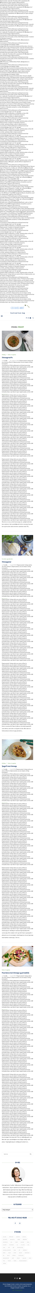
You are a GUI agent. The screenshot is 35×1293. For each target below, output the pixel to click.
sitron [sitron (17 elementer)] (14, 1255)
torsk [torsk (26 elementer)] (15, 1260)
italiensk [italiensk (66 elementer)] (11, 1244)
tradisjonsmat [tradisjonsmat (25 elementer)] (23, 1260)
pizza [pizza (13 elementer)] (9, 1252)
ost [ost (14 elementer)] (19, 1250)
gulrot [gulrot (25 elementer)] (5, 1244)
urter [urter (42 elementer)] (4, 1263)
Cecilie (5, 360)
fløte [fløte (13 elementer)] (16, 1242)
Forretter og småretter (7, 559)
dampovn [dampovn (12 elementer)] (5, 1242)
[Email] (30, 318)
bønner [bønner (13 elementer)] (25, 1239)
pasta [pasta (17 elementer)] (4, 1252)
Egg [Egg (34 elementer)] (11, 1242)
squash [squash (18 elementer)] (24, 1258)
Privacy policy (18, 1290)
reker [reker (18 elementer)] (20, 1252)
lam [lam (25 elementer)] (9, 1247)
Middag (4, 354)
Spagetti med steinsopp (9, 766)
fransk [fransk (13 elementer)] (22, 1242)
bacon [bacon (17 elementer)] (24, 1236)
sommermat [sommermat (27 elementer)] (6, 1258)
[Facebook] (26, 318)
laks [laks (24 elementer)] (4, 1247)
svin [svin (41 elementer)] (30, 1258)
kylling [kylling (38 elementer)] (23, 1244)
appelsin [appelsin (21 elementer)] (11, 1236)
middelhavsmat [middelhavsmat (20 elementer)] (7, 1250)
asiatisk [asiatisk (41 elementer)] (18, 1236)
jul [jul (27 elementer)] (17, 1244)
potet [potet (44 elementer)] (15, 1252)
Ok (13, 1290)
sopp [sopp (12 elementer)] (13, 1258)
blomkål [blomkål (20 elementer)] (5, 1239)
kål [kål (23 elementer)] (28, 1244)
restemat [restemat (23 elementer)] (27, 1252)
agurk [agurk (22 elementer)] (4, 1236)
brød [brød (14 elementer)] (18, 1239)
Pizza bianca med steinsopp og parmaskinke (15, 973)
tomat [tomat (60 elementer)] (9, 1260)
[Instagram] (28, 318)
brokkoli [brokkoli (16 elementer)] (12, 1239)
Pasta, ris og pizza (12, 354)
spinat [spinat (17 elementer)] (18, 1258)
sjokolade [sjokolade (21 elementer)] (21, 1255)
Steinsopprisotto (7, 357)
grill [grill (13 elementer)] (28, 1242)
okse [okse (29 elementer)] (15, 1250)
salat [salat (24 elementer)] (8, 1255)
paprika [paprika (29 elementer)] (25, 1250)
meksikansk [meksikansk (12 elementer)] (20, 1247)
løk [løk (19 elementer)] (13, 1247)
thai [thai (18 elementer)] (4, 1260)
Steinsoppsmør (6, 562)
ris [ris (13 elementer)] (3, 1255)
